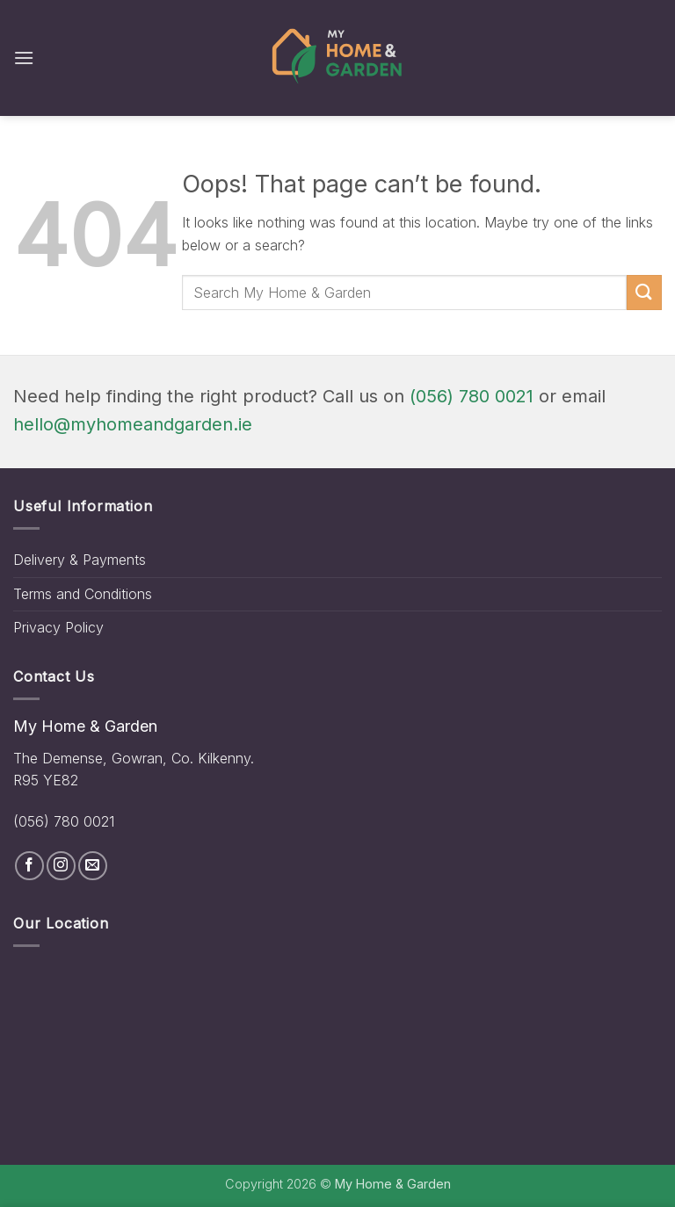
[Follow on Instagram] (61, 865)
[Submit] (644, 292)
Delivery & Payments (79, 559)
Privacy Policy (58, 627)
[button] (23, 57)
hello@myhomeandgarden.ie (132, 424)
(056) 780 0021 (471, 396)
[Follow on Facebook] (29, 865)
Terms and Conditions (82, 594)
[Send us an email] (92, 865)
